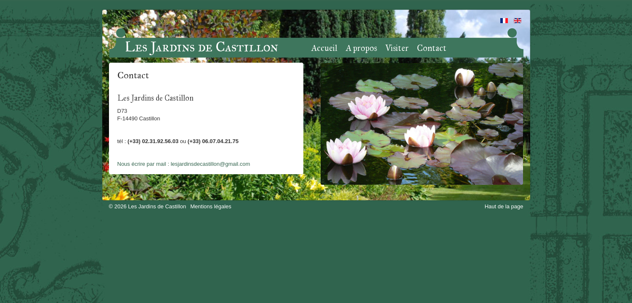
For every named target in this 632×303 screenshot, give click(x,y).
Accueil (324, 48)
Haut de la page (504, 206)
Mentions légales (210, 206)
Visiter (397, 48)
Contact (431, 48)
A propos (361, 48)
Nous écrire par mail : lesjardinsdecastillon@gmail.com (183, 164)
